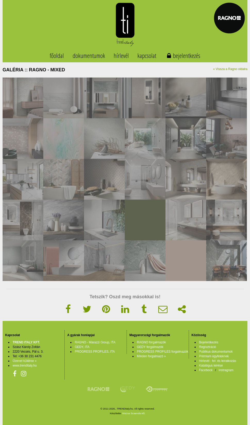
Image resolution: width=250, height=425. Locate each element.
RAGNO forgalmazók (151, 342)
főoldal (57, 55)
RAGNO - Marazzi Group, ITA (95, 342)
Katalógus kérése (211, 365)
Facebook (206, 370)
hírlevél (121, 55)
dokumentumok (89, 55)
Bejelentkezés (208, 342)
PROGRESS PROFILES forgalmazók (162, 351)
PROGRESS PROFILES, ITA (95, 351)
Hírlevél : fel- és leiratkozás (217, 361)
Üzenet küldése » (25, 361)
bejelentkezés (186, 55)
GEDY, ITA (82, 347)
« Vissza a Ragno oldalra (230, 69)
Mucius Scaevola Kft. (133, 413)
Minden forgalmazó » (151, 356)
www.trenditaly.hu (25, 365)
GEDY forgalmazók (150, 347)
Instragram (226, 370)
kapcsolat (146, 55)
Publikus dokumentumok (216, 351)
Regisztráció (207, 347)
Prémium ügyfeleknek (214, 356)
